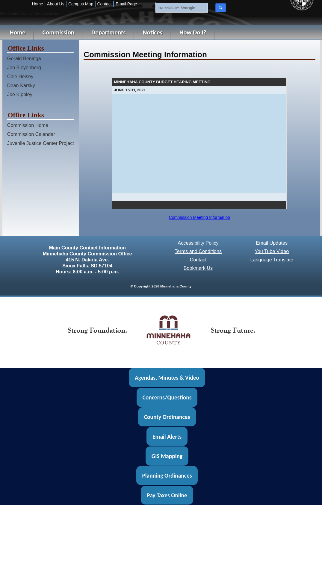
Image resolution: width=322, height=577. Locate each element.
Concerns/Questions (166, 397)
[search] (180, 7)
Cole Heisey (20, 76)
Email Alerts (167, 436)
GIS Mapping (167, 456)
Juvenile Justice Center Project (40, 143)
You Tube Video (272, 251)
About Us (55, 3)
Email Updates (272, 243)
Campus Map (80, 3)
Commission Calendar (31, 134)
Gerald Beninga (24, 58)
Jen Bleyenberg (24, 67)
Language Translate (271, 259)
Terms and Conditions (198, 251)
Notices (152, 32)
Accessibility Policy (198, 243)
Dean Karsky (21, 85)
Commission (58, 32)
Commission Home (27, 125)
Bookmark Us (198, 268)
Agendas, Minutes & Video (167, 377)
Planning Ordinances (167, 475)
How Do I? (192, 32)
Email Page (126, 3)
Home (37, 3)
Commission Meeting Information (199, 217)
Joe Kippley (19, 94)
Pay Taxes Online (167, 495)
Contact (104, 3)
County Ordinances (167, 416)
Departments (108, 32)
